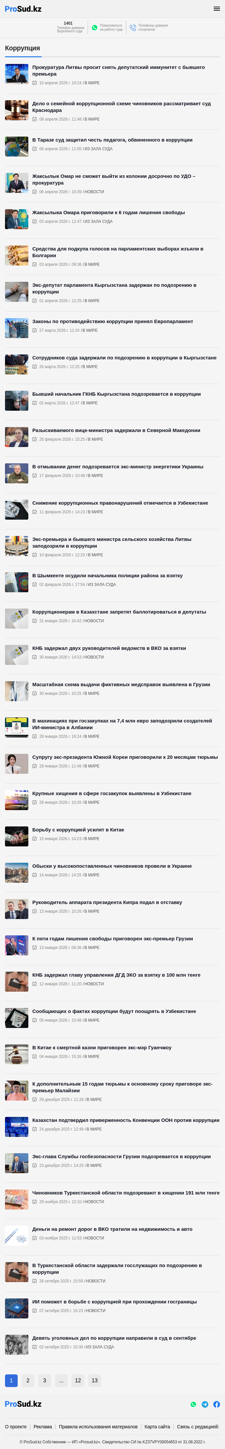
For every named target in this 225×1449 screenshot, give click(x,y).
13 (95, 1380)
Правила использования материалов (98, 1426)
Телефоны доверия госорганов (153, 27)
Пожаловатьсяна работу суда (111, 27)
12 (78, 1380)
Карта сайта (157, 1426)
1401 (68, 23)
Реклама (43, 1426)
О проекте (16, 1426)
